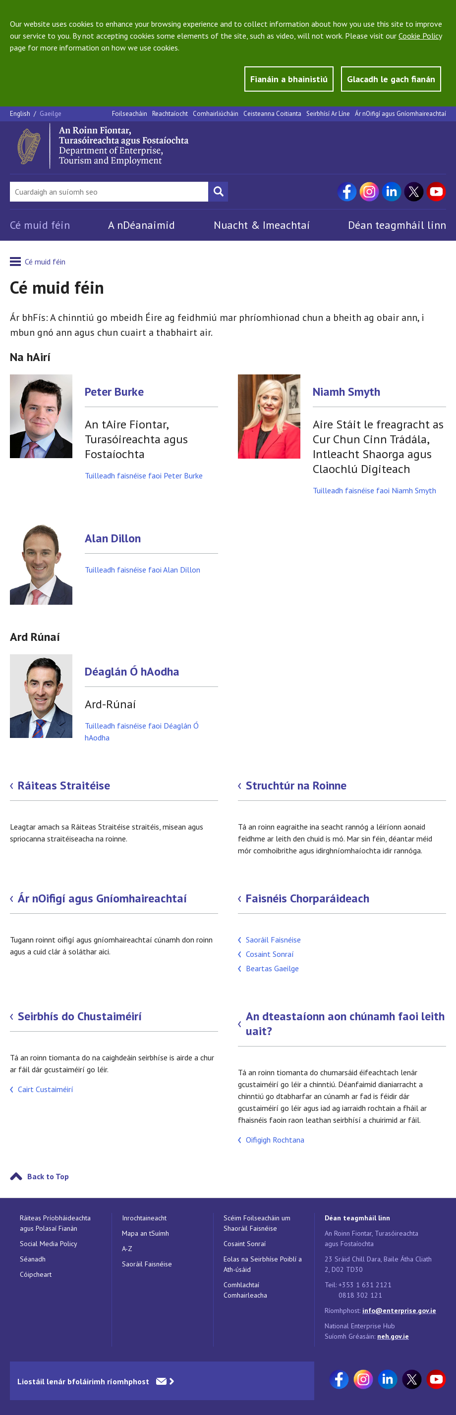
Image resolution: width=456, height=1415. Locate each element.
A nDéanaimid (141, 225)
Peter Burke (114, 391)
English (21, 113)
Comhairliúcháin (215, 113)
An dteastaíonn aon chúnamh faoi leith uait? (345, 1024)
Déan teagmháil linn (397, 225)
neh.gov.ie (393, 1336)
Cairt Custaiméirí (45, 1089)
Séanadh (33, 1259)
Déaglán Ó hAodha (132, 671)
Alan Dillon (113, 538)
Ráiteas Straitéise (64, 785)
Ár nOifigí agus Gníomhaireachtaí (400, 113)
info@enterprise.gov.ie (399, 1310)
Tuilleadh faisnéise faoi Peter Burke (144, 475)
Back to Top (48, 1176)
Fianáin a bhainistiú (289, 79)
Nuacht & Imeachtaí (262, 225)
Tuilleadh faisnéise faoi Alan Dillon (142, 570)
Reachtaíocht (170, 113)
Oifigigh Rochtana (275, 1140)
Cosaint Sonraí (270, 954)
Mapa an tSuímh (145, 1233)
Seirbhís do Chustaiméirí (80, 1016)
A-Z (127, 1248)
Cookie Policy (420, 36)
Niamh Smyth (346, 391)
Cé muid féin (40, 225)
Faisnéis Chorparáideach (307, 898)
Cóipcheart (36, 1274)
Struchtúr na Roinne (296, 785)
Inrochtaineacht (144, 1217)
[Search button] (218, 192)
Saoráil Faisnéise (273, 939)
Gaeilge (50, 113)
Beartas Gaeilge (272, 968)
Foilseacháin (129, 113)
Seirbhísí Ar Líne (328, 113)
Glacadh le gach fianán (391, 79)
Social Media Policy (48, 1243)
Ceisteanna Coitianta (272, 113)
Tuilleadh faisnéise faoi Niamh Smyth (374, 490)
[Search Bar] (109, 192)
